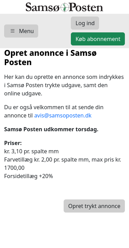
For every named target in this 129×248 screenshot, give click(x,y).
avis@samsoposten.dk (63, 115)
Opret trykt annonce (94, 206)
